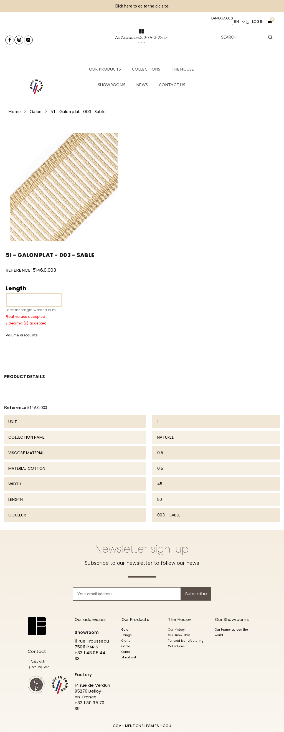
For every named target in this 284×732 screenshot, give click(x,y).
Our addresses (90, 619)
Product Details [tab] (25, 376)
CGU (167, 725)
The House (179, 619)
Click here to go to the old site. (142, 6)
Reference (15, 407)
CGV (117, 725)
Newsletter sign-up (142, 549)
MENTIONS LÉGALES (142, 725)
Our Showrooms (232, 619)
